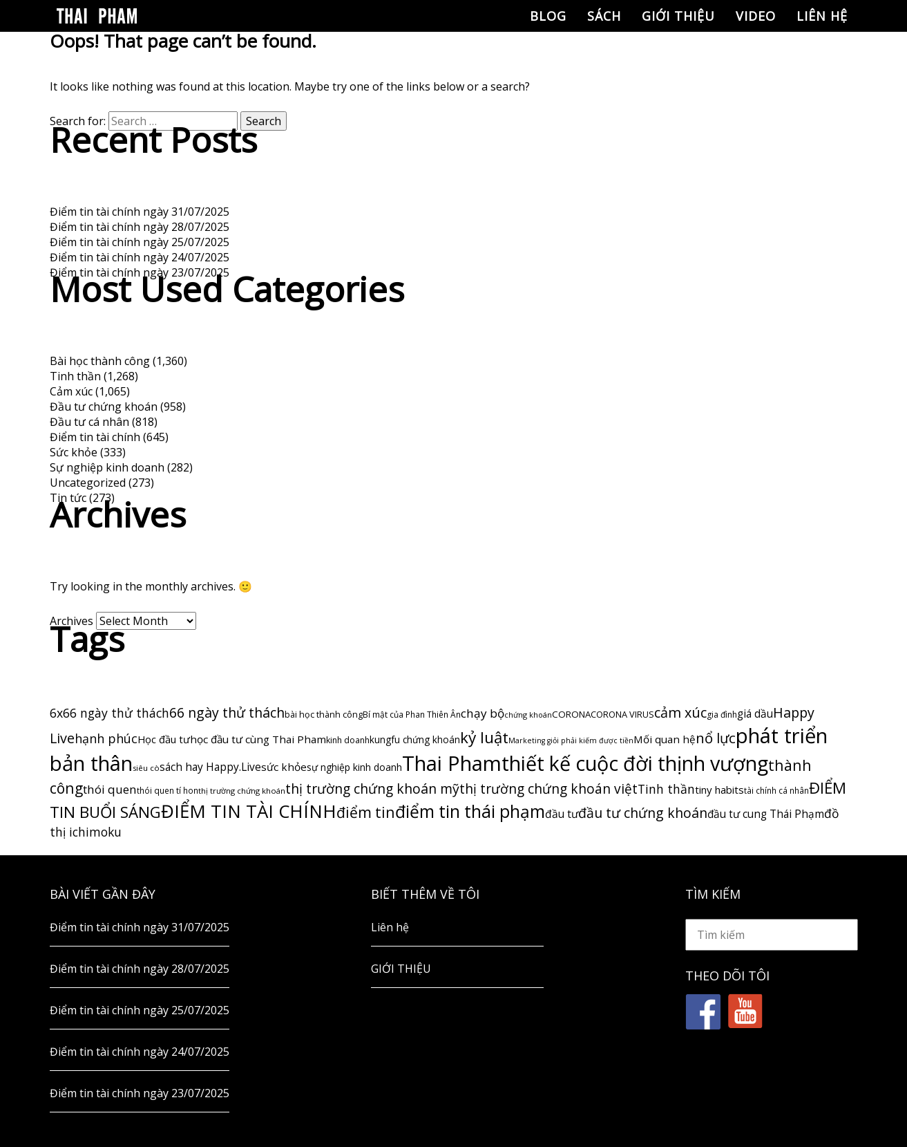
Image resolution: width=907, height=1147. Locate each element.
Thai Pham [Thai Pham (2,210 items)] (452, 763)
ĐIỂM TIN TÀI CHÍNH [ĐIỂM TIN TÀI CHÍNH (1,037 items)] (248, 811)
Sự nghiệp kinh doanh (107, 467)
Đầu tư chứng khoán (103, 406)
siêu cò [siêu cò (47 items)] (146, 768)
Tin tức (68, 497)
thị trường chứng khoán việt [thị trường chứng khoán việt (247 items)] (548, 789)
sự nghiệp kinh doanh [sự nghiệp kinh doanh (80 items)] (354, 767)
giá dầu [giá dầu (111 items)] (755, 714)
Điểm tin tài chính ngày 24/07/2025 (139, 257)
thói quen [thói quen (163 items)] (110, 789)
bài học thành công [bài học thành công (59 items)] (324, 714)
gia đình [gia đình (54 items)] (722, 714)
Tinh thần (75, 376)
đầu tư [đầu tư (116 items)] (561, 813)
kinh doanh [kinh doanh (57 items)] (348, 740)
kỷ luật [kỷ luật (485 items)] (484, 737)
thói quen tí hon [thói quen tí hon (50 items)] (167, 790)
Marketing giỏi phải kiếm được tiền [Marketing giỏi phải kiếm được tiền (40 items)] (570, 740)
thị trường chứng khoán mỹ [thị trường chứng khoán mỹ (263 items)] (372, 788)
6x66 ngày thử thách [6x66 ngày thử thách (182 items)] (109, 713)
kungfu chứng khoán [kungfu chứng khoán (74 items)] (415, 739)
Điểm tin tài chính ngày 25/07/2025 (139, 242)
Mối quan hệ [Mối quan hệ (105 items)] (664, 739)
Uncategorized (88, 482)
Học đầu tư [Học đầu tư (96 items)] (163, 739)
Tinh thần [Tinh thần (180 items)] (666, 789)
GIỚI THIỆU (678, 16)
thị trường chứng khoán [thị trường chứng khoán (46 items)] (241, 790)
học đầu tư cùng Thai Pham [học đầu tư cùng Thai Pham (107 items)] (258, 739)
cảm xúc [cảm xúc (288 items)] (680, 712)
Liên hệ (822, 16)
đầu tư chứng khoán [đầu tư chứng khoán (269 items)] (642, 812)
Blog (548, 16)
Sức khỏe (73, 452)
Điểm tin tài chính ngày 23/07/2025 (139, 272)
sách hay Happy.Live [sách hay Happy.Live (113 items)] (210, 766)
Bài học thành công (100, 361)
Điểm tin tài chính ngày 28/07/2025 (139, 226)
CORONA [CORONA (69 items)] (571, 714)
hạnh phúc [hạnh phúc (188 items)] (106, 738)
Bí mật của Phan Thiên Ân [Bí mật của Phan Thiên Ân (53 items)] (412, 714)
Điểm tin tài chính (95, 437)
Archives (71, 620)
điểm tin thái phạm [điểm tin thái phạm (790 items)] (470, 811)
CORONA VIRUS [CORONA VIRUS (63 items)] (622, 714)
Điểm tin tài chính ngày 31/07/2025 (139, 211)
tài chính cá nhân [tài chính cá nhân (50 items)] (776, 790)
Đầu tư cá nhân (89, 421)
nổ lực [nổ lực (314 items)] (716, 737)
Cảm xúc (71, 391)
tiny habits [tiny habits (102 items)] (719, 789)
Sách (604, 16)
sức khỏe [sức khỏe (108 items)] (284, 767)
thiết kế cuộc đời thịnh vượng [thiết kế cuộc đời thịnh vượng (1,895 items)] (635, 762)
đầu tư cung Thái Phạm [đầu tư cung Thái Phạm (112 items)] (765, 814)
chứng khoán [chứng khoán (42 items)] (528, 714)
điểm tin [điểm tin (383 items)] (365, 812)
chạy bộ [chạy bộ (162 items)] (482, 713)
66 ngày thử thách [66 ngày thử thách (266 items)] (227, 712)
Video (756, 16)
